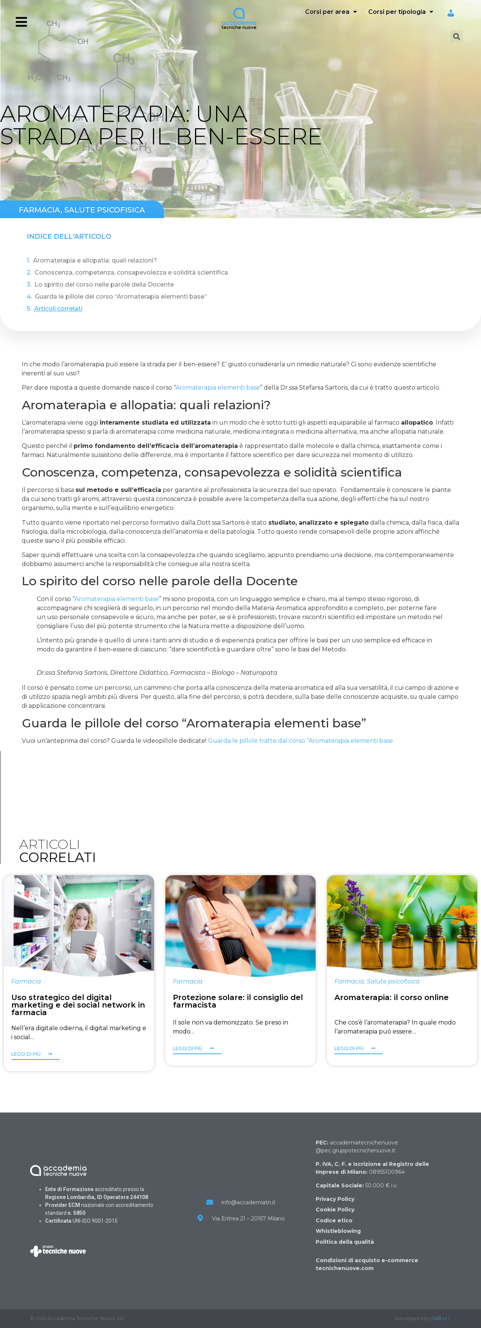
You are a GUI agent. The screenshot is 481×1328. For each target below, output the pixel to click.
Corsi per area (331, 12)
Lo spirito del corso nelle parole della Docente (104, 284)
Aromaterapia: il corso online (391, 997)
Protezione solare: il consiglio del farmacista (238, 1001)
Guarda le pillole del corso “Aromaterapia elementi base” (121, 296)
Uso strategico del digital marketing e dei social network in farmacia (78, 1005)
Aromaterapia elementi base (217, 387)
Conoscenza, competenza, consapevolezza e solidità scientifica (131, 272)
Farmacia (40, 209)
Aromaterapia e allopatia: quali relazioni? (95, 260)
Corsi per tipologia (400, 12)
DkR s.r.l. (441, 1318)
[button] (35, 1056)
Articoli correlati (58, 308)
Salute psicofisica (104, 209)
